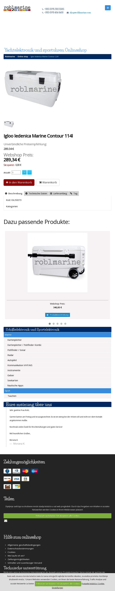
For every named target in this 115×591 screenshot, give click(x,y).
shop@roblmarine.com (80, 12)
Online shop (23, 57)
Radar (10, 355)
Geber (10, 375)
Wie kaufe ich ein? (15, 555)
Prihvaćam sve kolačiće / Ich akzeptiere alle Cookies (57, 515)
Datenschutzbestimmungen (19, 548)
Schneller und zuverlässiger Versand (23, 563)
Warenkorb (48, 182)
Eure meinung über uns (29, 404)
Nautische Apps (15, 385)
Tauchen (11, 395)
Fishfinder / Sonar (16, 349)
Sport (7, 390)
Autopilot (12, 360)
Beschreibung (13, 193)
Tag (73, 193)
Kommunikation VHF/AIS (19, 365)
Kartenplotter (14, 339)
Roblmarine (10, 57)
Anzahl (7, 172)
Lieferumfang (58, 193)
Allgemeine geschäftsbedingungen (22, 545)
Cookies (10, 552)
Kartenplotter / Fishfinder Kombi (24, 344)
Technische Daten (36, 193)
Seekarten (12, 380)
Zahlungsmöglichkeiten (17, 559)
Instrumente (13, 370)
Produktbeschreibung (57, 315)
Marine (8, 334)
